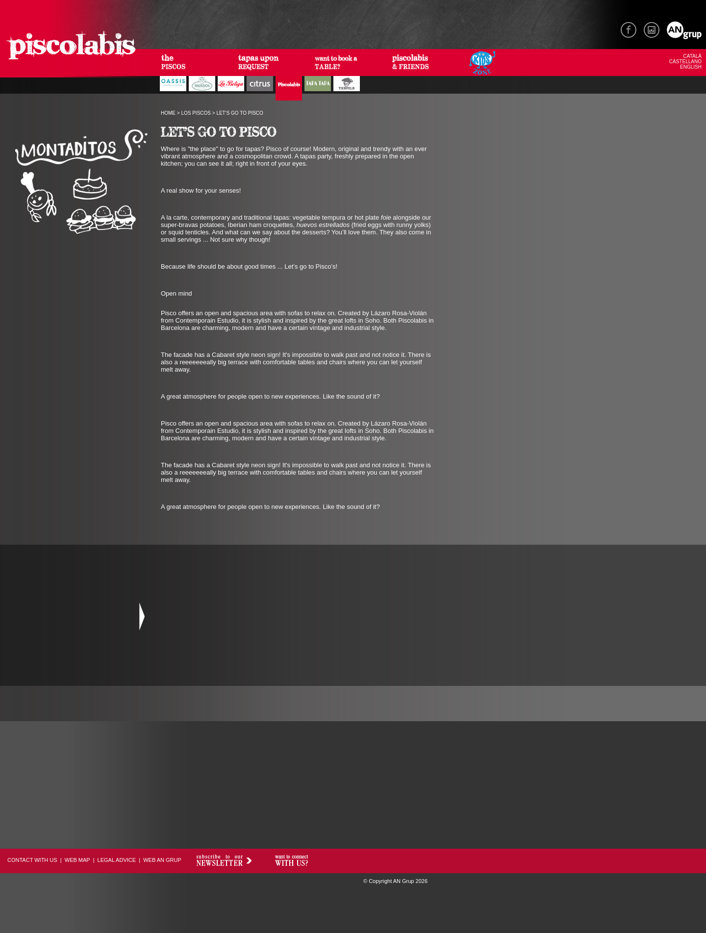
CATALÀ (692, 56)
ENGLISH (691, 67)
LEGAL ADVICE (117, 860)
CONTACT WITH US (32, 860)
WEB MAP (77, 860)
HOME (168, 113)
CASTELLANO (685, 61)
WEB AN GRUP (162, 860)
